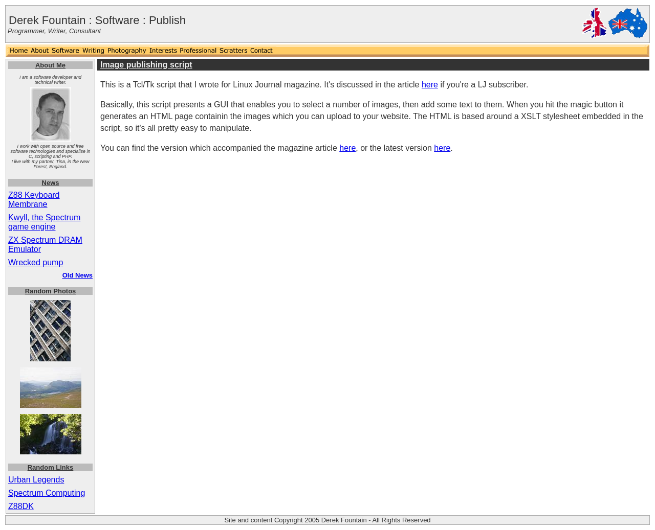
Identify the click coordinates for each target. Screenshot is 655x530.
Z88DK (21, 506)
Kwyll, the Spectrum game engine (44, 222)
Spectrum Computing (46, 493)
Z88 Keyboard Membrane (34, 200)
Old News (77, 275)
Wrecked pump (35, 262)
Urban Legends (36, 479)
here (430, 84)
